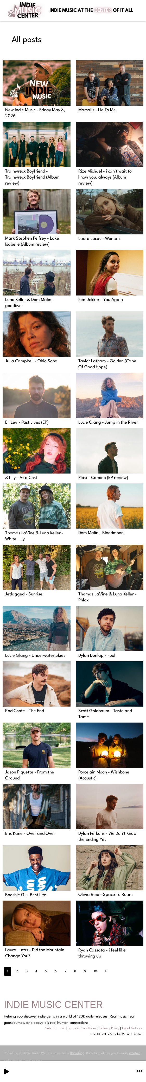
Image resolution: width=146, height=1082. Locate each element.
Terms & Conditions (82, 1028)
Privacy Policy (109, 1028)
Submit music (55, 1028)
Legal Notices (132, 1028)
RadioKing (77, 1053)
